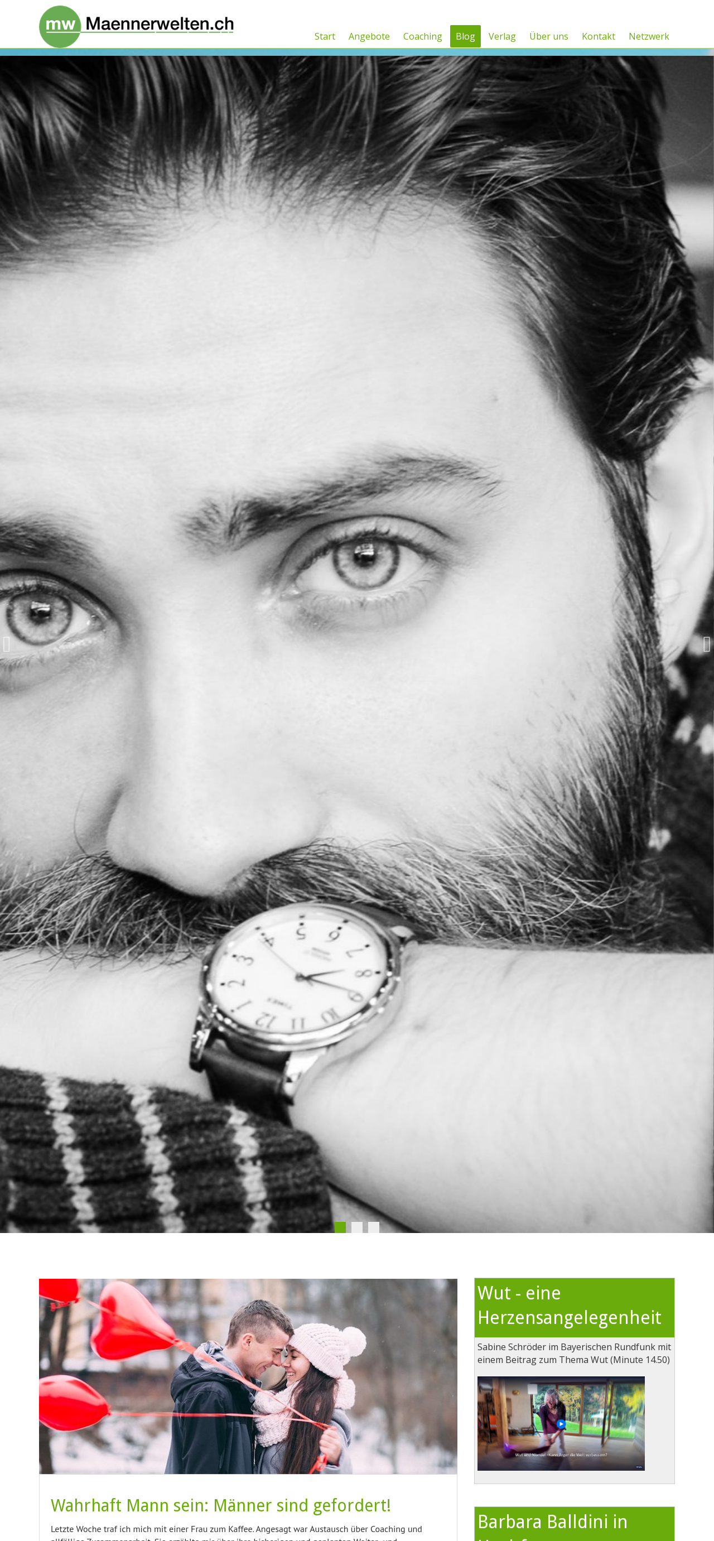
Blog (465, 36)
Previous (11, 644)
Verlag (502, 36)
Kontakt (598, 36)
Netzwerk (649, 36)
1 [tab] (340, 1227)
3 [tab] (373, 1227)
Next (702, 644)
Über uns (548, 36)
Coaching (422, 36)
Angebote (369, 36)
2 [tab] (357, 1227)
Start (325, 36)
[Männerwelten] (136, 23)
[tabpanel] (357, 644)
